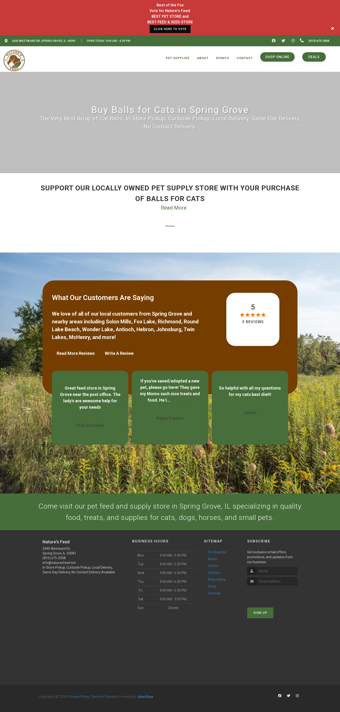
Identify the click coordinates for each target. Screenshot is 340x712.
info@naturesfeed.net (59, 563)
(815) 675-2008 (54, 558)
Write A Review (119, 353)
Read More (174, 208)
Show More (181, 400)
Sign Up (260, 612)
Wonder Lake (97, 329)
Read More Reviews (76, 353)
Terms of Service (104, 697)
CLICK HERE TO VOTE (170, 29)
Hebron (145, 329)
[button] (163, 457)
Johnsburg (168, 329)
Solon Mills (118, 322)
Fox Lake (144, 322)
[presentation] (272, 594)
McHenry (79, 337)
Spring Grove (167, 314)
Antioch (125, 329)
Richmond (169, 322)
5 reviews (253, 322)
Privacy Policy (79, 697)
